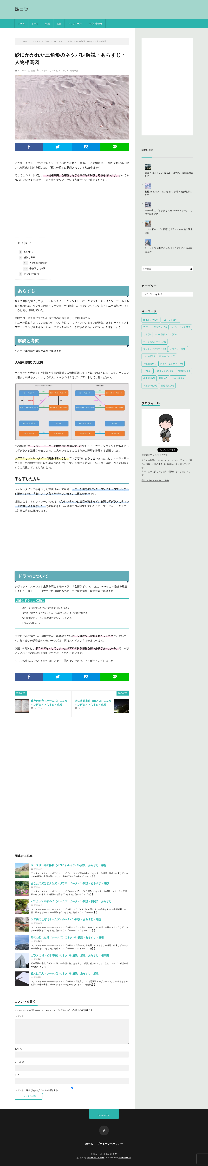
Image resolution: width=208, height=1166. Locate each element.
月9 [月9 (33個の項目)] (147, 371)
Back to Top (104, 1115)
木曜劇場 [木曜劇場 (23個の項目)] (184, 371)
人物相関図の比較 (35, 263)
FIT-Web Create (95, 1157)
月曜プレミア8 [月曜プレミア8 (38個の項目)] (164, 371)
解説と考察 (27, 258)
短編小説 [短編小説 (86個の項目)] (178, 378)
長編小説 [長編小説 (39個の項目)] (167, 385)
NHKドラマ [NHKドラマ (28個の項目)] (150, 319)
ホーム (21, 23)
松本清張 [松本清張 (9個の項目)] (149, 378)
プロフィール (75, 23)
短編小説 (74, 70)
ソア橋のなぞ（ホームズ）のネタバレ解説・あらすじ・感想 (66, 919)
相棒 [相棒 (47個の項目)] (163, 378)
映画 (47, 23)
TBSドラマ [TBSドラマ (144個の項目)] (170, 319)
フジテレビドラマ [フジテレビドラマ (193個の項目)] (154, 349)
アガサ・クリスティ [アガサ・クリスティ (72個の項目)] (155, 327)
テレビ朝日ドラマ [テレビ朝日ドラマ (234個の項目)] (166, 334)
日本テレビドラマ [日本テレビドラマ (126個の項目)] (171, 363)
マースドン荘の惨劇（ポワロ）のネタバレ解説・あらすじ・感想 (68, 865)
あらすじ (26, 252)
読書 (59, 23)
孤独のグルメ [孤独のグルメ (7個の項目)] (167, 356)
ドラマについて (29, 274)
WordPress (124, 1157)
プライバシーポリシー (110, 1143)
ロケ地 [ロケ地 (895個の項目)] (149, 356)
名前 (18, 1049)
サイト (18, 1075)
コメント (19, 1016)
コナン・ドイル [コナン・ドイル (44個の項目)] (180, 327)
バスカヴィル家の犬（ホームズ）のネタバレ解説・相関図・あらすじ (71, 901)
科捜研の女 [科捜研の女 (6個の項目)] (150, 385)
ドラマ (35, 23)
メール (19, 1062)
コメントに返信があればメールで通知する (72, 1089)
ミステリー (64, 70)
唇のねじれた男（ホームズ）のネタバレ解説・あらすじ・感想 (67, 937)
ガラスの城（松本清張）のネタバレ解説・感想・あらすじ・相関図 (70, 955)
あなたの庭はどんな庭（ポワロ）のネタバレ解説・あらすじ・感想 (70, 883)
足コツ (22, 8)
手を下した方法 (34, 269)
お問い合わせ (95, 23)
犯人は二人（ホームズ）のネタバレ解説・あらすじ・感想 (64, 973)
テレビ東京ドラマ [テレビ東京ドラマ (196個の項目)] (154, 341)
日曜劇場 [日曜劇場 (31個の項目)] (149, 363)
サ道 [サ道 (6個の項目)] (147, 334)
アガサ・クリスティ (48, 70)
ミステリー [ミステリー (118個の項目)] (178, 349)
